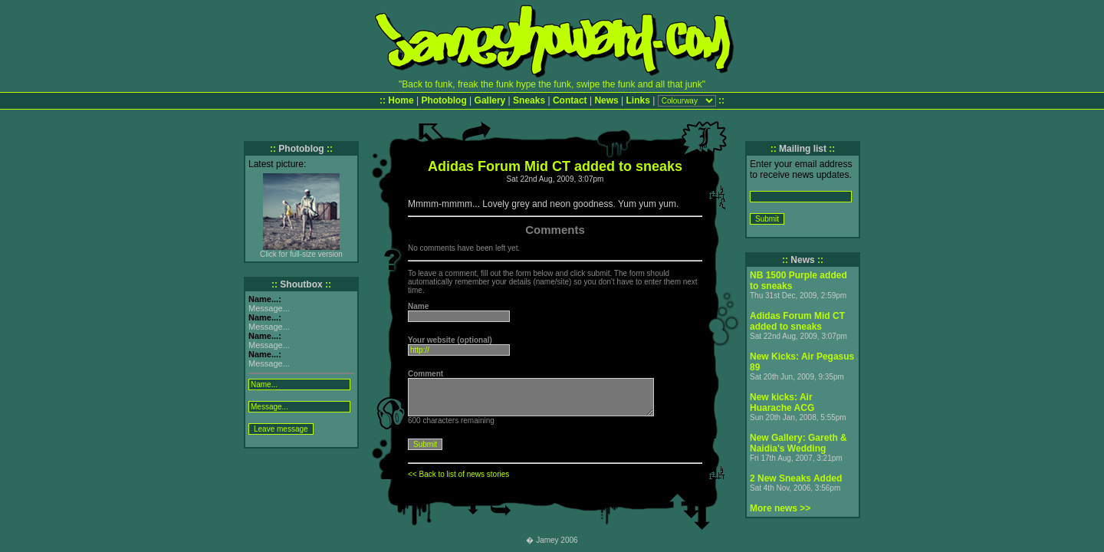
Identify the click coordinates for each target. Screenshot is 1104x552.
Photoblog (443, 100)
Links (638, 100)
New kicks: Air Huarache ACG (782, 402)
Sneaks (529, 100)
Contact (570, 100)
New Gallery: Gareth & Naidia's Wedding (798, 443)
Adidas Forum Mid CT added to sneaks (797, 321)
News (606, 100)
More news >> (780, 508)
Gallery (490, 100)
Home (400, 100)
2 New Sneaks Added (796, 478)
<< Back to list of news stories (458, 474)
